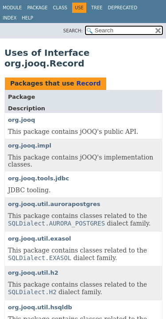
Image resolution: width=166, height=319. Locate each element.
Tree (97, 7)
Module (12, 7)
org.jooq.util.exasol (39, 238)
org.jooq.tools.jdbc (38, 178)
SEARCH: (73, 30)
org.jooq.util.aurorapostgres (54, 204)
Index (9, 18)
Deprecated (123, 7)
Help (27, 18)
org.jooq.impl (29, 145)
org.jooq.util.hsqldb (40, 307)
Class (60, 7)
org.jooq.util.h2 (33, 272)
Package (37, 7)
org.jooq (21, 120)
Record (88, 83)
